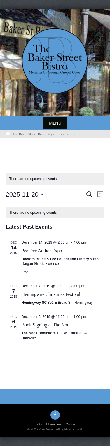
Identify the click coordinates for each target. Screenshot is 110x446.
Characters (54, 424)
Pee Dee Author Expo (42, 250)
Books (37, 424)
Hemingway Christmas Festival (51, 294)
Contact (71, 424)
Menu (55, 123)
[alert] (55, 179)
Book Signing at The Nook (47, 324)
